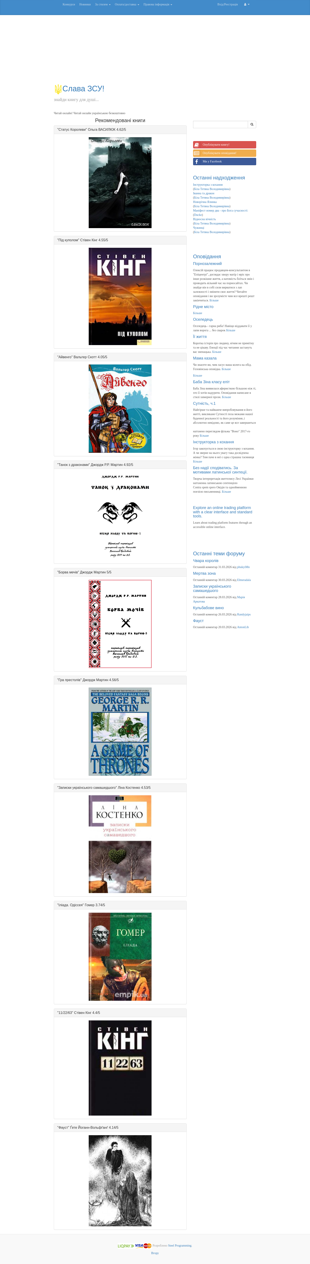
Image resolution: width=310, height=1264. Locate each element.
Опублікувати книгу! (211, 144)
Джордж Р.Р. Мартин (107, 465)
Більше (214, 300)
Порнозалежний (207, 264)
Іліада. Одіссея (71, 905)
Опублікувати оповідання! (214, 153)
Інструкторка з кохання (208, 184)
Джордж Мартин (93, 572)
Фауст (63, 1127)
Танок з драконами (74, 465)
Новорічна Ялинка (205, 202)
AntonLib (243, 627)
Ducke (198, 214)
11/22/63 (65, 1013)
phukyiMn (243, 567)
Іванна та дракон (203, 193)
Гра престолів (70, 680)
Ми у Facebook (207, 161)
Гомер (90, 905)
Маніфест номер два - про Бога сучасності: (220, 210)
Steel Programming (180, 1245)
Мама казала (205, 358)
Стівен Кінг (88, 240)
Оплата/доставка (127, 4)
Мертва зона (204, 573)
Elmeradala (244, 580)
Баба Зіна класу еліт (211, 382)
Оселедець (203, 319)
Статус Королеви (72, 129)
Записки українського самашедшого (87, 787)
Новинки (85, 4)
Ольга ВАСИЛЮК (101, 129)
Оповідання (207, 256)
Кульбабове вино (208, 608)
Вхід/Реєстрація (227, 4)
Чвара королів (206, 561)
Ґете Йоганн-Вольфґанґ (89, 1127)
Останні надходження (219, 178)
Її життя (200, 337)
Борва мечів (68, 572)
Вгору (155, 1253)
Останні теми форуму (219, 553)
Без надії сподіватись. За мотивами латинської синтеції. (220, 470)
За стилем (102, 4)
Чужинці (198, 227)
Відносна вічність (204, 219)
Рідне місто (203, 307)
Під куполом (68, 240)
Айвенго (65, 357)
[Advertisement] (155, 52)
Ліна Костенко (129, 787)
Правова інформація (158, 4)
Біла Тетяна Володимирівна (211, 189)
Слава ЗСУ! (79, 88)
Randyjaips (244, 614)
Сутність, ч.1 (204, 403)
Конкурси (69, 4)
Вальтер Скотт (85, 357)
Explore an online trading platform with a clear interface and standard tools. (222, 512)
